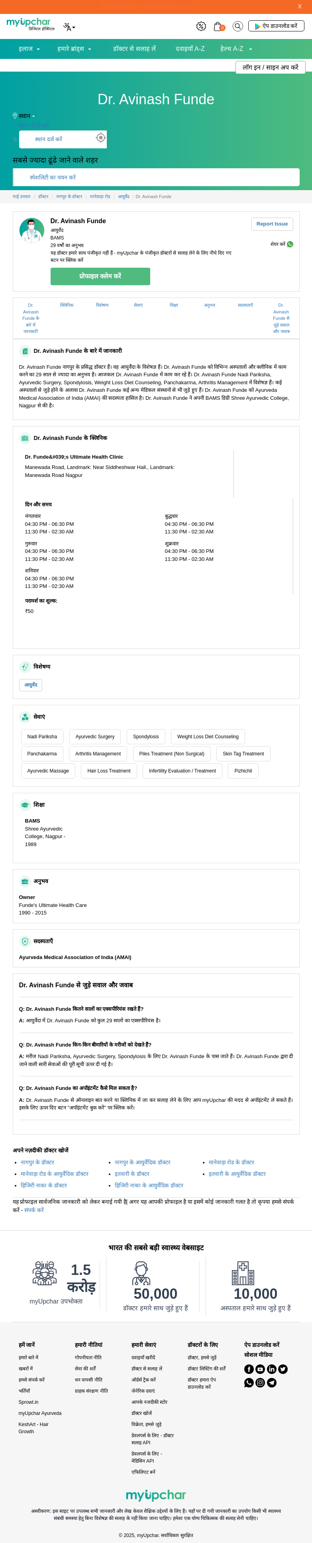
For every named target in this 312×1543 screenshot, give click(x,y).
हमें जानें (27, 1345)
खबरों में (26, 1369)
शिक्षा (174, 305)
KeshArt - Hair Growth (34, 1428)
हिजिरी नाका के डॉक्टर (44, 1185)
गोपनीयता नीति (88, 1357)
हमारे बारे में (29, 1357)
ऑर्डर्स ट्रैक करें (143, 1380)
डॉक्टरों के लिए (203, 1345)
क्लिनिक (66, 305)
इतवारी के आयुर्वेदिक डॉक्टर (237, 1174)
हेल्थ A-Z (232, 48)
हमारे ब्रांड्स (70, 48)
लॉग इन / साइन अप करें (270, 67)
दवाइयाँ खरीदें (143, 1357)
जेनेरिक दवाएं (143, 1391)
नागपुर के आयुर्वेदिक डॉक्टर (143, 1162)
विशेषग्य (102, 305)
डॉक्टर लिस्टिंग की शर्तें (207, 1369)
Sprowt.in (29, 1402)
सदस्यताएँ (245, 305)
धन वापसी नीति (88, 1380)
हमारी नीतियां (88, 1345)
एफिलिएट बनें (143, 1472)
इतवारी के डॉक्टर (132, 1174)
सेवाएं (138, 305)
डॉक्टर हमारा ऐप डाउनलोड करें (202, 1383)
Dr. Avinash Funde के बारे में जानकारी (30, 318)
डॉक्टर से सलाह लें (134, 48)
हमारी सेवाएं (143, 1345)
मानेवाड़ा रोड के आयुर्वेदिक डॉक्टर (55, 1174)
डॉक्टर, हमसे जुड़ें (202, 1357)
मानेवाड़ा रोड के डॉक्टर (232, 1162)
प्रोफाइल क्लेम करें (100, 276)
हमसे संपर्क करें (32, 1380)
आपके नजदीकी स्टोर (149, 1402)
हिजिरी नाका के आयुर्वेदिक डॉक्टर (149, 1185)
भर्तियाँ (24, 1391)
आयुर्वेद (30, 685)
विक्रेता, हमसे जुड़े (146, 1424)
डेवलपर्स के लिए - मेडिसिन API (146, 1457)
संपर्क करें (34, 1210)
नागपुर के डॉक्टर (38, 1162)
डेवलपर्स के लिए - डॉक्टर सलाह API (152, 1439)
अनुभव (209, 305)
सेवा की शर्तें (85, 1369)
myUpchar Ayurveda (40, 1413)
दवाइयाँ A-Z (190, 48)
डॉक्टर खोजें (141, 1413)
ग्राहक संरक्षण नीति (91, 1391)
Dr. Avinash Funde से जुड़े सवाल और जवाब (281, 318)
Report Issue (272, 224)
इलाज (26, 48)
